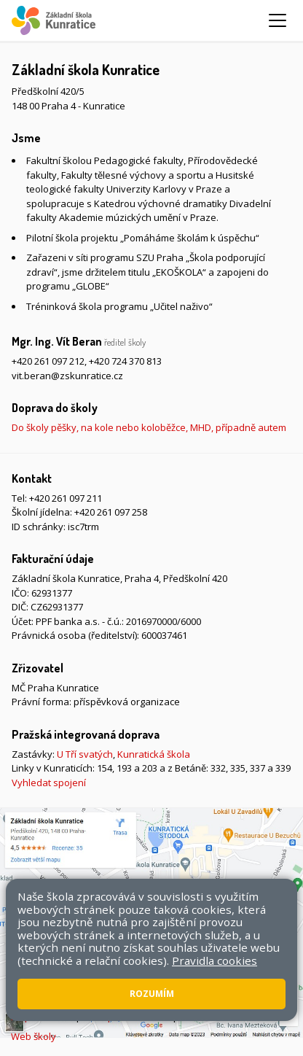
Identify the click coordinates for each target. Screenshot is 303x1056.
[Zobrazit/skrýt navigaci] (277, 20)
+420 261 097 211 (65, 498)
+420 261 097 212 (48, 361)
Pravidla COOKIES (218, 1016)
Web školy (33, 1036)
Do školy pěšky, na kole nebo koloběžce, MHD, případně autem (149, 427)
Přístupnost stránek (126, 1016)
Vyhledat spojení (49, 782)
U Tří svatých (85, 754)
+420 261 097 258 (110, 512)
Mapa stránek (42, 1016)
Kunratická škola (153, 754)
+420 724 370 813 (125, 361)
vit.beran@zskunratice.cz (67, 375)
